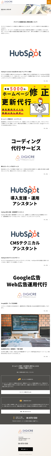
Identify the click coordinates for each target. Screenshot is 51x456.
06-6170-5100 (31, 417)
